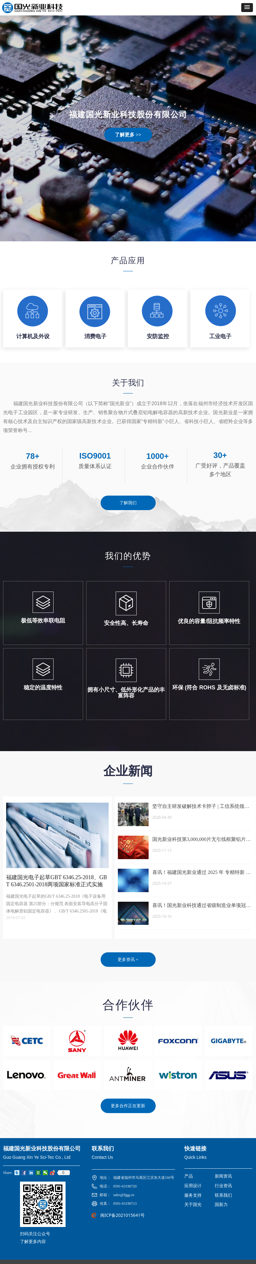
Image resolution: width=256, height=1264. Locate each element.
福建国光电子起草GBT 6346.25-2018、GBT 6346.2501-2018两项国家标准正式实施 (56, 881)
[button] (247, 7)
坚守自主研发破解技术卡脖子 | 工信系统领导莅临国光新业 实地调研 (200, 807)
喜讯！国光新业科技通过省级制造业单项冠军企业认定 (201, 906)
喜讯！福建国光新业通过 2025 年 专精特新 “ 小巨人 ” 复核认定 (200, 873)
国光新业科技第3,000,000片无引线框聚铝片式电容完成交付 (201, 840)
